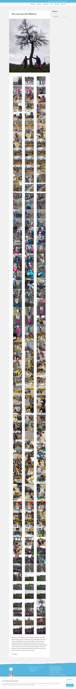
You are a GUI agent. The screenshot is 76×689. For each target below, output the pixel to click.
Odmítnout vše (69, 682)
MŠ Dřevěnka (46, 4)
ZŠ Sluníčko (39, 4)
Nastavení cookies (70, 679)
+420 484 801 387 (63, 674)
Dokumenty (57, 1)
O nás (51, 4)
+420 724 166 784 (60, 669)
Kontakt (65, 1)
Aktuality (49, 1)
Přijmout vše (70, 685)
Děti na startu (63, 4)
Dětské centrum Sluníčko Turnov (54, 674)
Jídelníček (53, 1)
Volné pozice (61, 1)
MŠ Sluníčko (32, 4)
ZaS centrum (57, 4)
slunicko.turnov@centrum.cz (56, 668)
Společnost (12, 4)
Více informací (32, 685)
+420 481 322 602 (54, 669)
